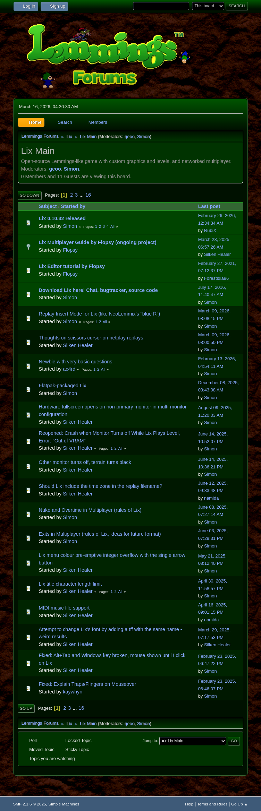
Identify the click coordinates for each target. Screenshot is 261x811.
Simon (143, 136)
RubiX (210, 230)
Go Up (26, 708)
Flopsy (70, 250)
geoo (130, 136)
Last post (212, 206)
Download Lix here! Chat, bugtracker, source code (98, 290)
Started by (73, 206)
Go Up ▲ (239, 804)
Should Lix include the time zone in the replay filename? (100, 486)
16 (88, 195)
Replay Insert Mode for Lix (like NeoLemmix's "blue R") (99, 314)
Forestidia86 (216, 278)
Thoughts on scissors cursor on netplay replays (91, 337)
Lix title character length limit (70, 584)
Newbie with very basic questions (75, 361)
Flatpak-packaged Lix (62, 385)
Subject (48, 206)
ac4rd (69, 369)
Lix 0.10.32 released (62, 218)
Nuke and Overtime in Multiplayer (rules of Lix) (90, 510)
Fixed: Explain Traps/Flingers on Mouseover (87, 684)
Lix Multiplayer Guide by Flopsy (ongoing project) (98, 242)
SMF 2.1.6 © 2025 (29, 804)
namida (211, 498)
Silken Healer (217, 254)
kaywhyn (72, 691)
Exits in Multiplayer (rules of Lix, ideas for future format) (100, 534)
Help (189, 804)
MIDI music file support (64, 608)
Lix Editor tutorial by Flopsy (72, 266)
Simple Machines (64, 804)
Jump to (150, 740)
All (112, 226)
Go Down (29, 195)
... (82, 195)
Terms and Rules (212, 804)
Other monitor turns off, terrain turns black (85, 462)
